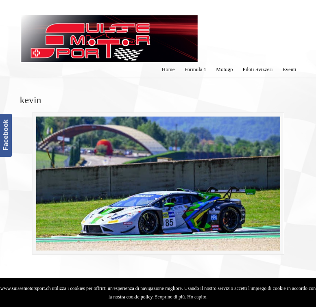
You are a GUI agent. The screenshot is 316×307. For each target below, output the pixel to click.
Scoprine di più (170, 297)
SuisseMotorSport (109, 32)
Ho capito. (197, 297)
